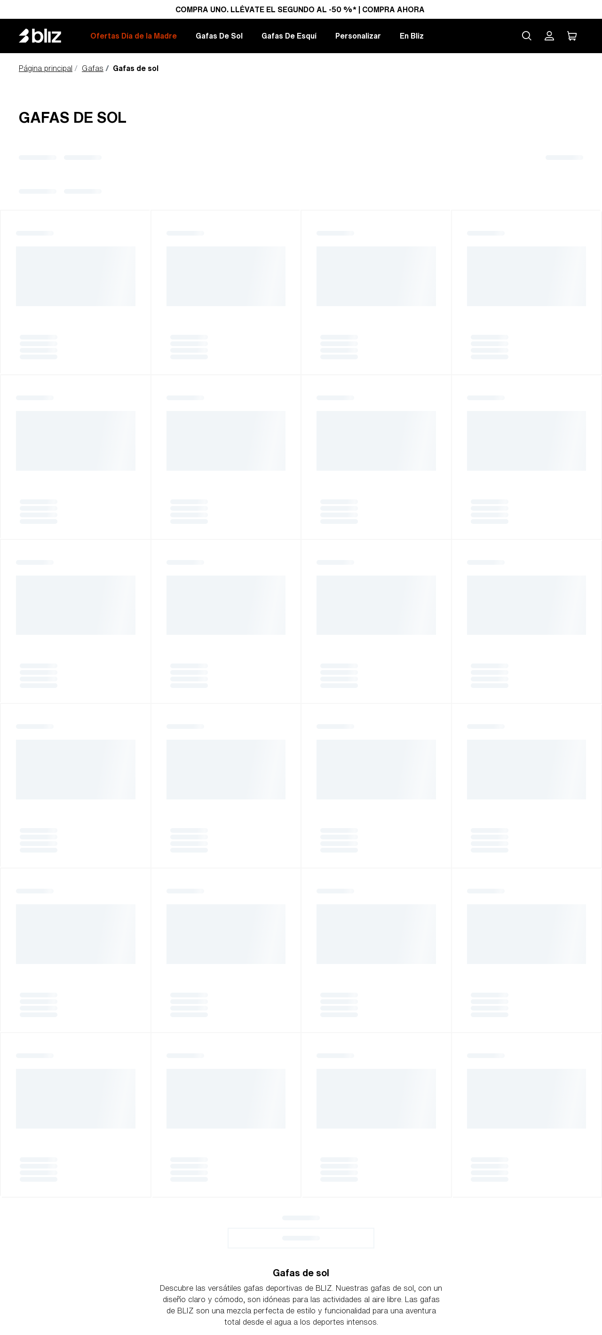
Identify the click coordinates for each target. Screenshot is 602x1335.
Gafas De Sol (219, 35)
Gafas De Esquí (289, 35)
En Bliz (412, 35)
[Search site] (526, 35)
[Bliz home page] (47, 35)
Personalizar (358, 35)
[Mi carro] (572, 35)
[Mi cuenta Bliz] (549, 35)
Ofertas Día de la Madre (133, 35)
